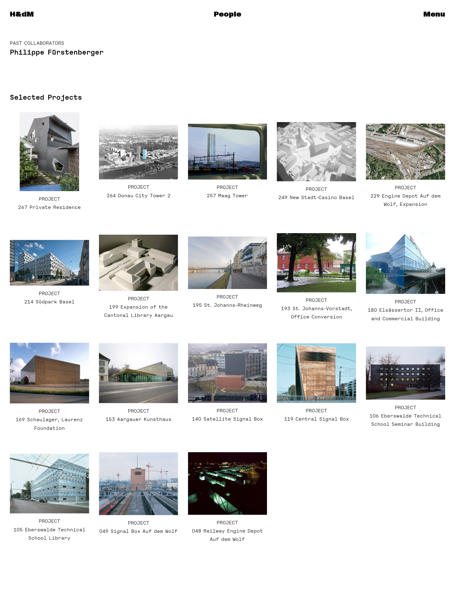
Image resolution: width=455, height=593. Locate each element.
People (227, 14)
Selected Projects (46, 97)
